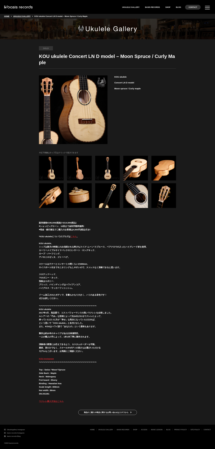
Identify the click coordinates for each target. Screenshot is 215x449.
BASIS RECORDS (152, 7)
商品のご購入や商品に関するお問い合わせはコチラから (106, 412)
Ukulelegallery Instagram (14, 429)
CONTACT (193, 7)
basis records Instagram (14, 433)
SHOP (167, 7)
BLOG (178, 7)
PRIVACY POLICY (180, 429)
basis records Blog (12, 436)
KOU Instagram (46, 359)
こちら (73, 236)
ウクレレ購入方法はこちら (51, 401)
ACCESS (144, 429)
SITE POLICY (195, 429)
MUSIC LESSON (156, 429)
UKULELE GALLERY (131, 7)
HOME (92, 429)
